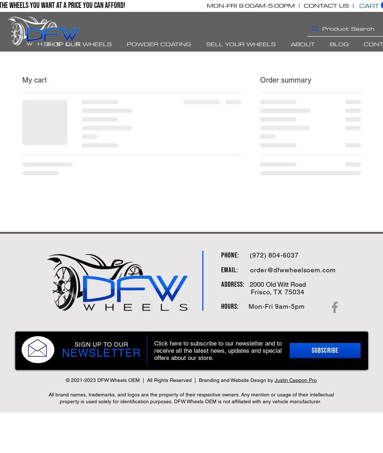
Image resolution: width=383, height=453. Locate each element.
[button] (325, 350)
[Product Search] (352, 28)
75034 (293, 292)
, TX (276, 292)
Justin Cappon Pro (296, 380)
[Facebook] (334, 307)
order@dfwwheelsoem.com (293, 270)
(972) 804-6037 (274, 255)
